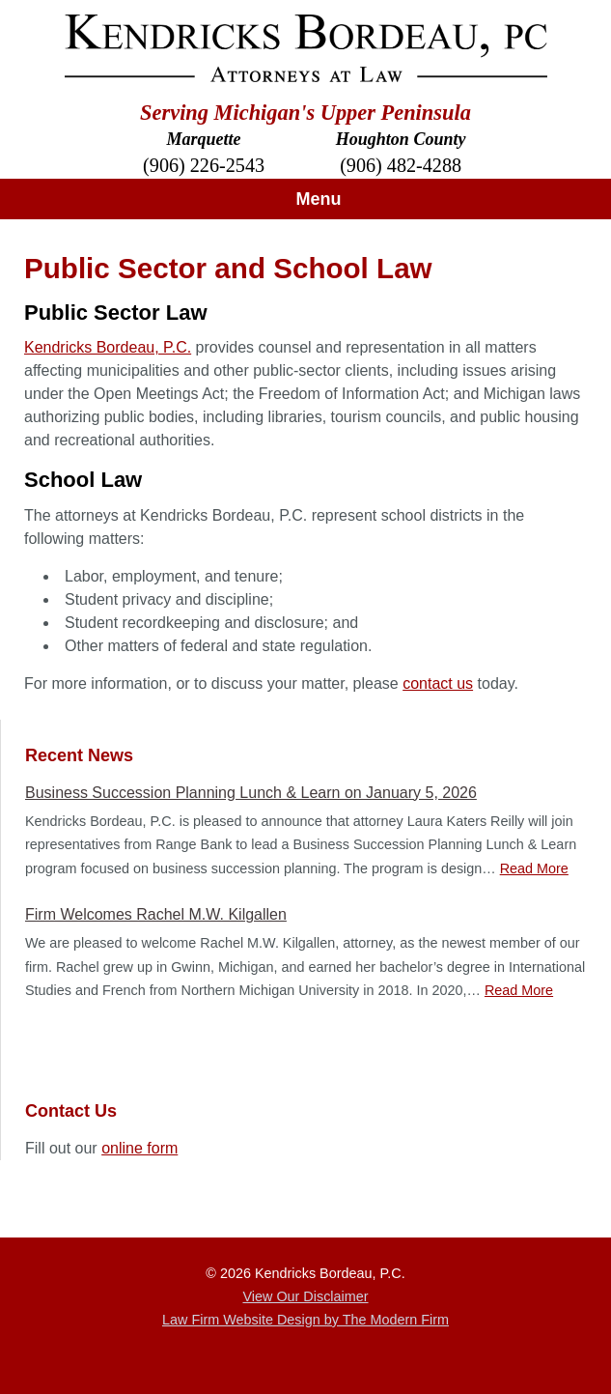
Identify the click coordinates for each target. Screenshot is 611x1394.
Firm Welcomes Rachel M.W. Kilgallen (156, 914)
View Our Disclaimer (305, 1296)
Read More (534, 868)
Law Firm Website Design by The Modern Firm (305, 1319)
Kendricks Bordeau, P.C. (107, 347)
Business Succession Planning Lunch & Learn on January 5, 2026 (251, 792)
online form (139, 1148)
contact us (438, 683)
